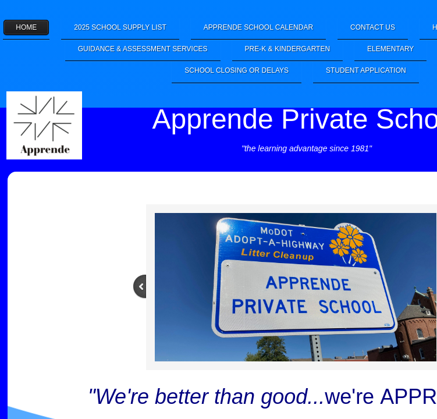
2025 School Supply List (120, 27)
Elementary (390, 49)
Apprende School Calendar (258, 27)
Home (26, 27)
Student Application (366, 70)
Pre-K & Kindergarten (287, 49)
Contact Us (372, 27)
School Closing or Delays (236, 70)
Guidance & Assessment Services (143, 49)
